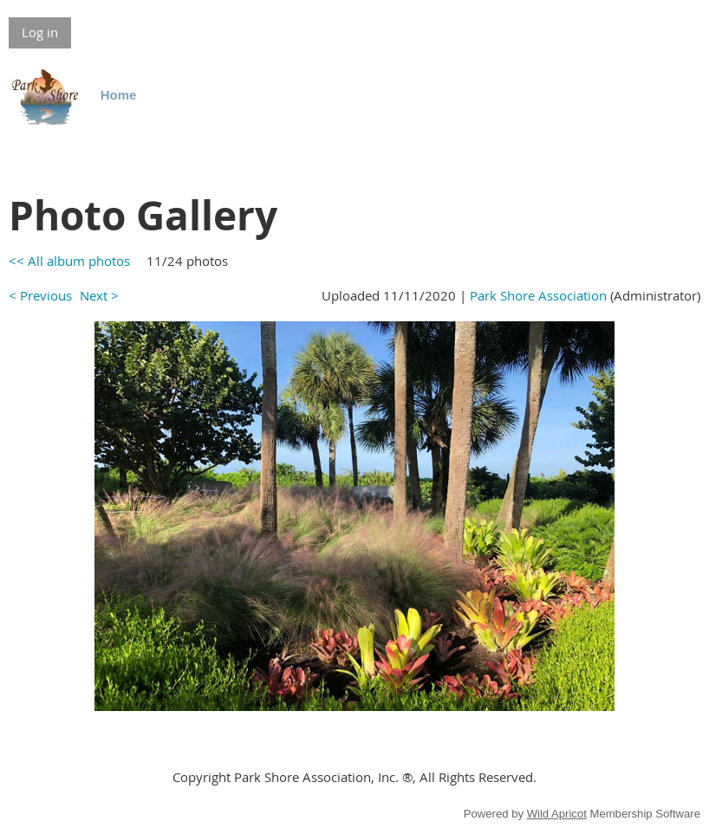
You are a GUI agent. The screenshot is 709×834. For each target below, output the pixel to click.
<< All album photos (69, 260)
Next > (99, 295)
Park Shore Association (538, 295)
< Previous (40, 295)
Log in (40, 32)
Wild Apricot (557, 813)
